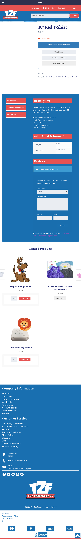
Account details (9, 407)
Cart (3, 521)
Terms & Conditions (11, 432)
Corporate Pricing (10, 399)
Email (56, 214)
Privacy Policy (50, 507)
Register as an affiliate (10, 516)
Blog (4, 440)
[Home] (10, 16)
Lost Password (9, 410)
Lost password (7, 518)
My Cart (48, 8)
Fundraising (7, 405)
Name (40, 214)
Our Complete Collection (70, 77)
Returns (5, 429)
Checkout (61, 8)
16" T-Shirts (58, 77)
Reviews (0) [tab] (11, 114)
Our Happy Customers (12, 423)
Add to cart (24, 298)
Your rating (42, 188)
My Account (34, 8)
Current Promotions (11, 443)
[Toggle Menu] (3, 2)
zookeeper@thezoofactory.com (20, 468)
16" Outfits (49, 77)
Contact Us (7, 396)
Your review (42, 196)
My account (6, 513)
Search (74, 16)
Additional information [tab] (15, 108)
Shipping (6, 438)
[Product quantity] (14, 298)
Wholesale (7, 402)
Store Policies (8, 435)
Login (74, 8)
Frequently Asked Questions (15, 426)
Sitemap (6, 413)
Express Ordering (10, 446)
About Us (6, 393)
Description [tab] (11, 101)
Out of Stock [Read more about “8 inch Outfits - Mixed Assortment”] (60, 298)
